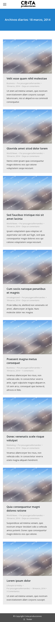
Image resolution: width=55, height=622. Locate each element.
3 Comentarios (13, 591)
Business (11, 83)
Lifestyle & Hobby (14, 585)
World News (12, 153)
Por (28, 83)
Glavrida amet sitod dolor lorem (27, 148)
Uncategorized (13, 297)
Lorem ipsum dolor (19, 580)
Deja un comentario (30, 86)
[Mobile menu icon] (4, 4)
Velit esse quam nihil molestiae (27, 78)
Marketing (11, 445)
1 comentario (28, 370)
